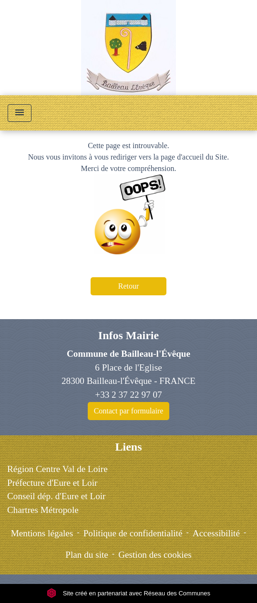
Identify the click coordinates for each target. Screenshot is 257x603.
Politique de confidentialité (133, 533)
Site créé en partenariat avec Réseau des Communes (128, 593)
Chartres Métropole (43, 510)
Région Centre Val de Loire (57, 469)
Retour (128, 286)
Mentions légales (42, 533)
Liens (128, 447)
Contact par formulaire (129, 411)
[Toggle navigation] (19, 113)
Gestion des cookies (154, 555)
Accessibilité (216, 533)
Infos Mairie (128, 335)
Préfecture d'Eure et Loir (52, 483)
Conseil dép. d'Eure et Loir (56, 496)
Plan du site (86, 555)
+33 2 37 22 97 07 (128, 395)
